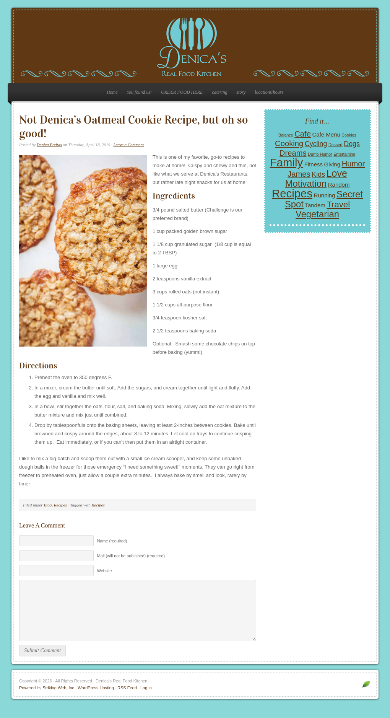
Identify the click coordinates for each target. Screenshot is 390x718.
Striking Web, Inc (58, 699)
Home (112, 92)
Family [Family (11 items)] (286, 162)
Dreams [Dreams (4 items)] (293, 153)
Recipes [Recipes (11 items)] (292, 193)
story (240, 92)
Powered (27, 699)
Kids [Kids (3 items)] (318, 174)
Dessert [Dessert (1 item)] (335, 144)
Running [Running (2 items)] (324, 195)
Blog (48, 505)
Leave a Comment (129, 144)
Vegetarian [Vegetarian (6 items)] (317, 214)
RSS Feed (127, 699)
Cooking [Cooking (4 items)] (289, 143)
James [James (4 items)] (299, 174)
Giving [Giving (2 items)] (332, 164)
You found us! (139, 92)
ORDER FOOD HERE (182, 92)
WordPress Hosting (96, 699)
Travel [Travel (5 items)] (338, 204)
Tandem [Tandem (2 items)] (315, 205)
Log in (146, 699)
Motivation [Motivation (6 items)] (306, 183)
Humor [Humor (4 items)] (353, 164)
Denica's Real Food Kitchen (195, 46)
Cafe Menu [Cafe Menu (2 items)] (326, 134)
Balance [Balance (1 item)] (285, 135)
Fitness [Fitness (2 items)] (313, 164)
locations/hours (269, 92)
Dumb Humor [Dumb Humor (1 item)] (320, 154)
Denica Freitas (49, 144)
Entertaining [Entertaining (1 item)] (344, 154)
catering (219, 92)
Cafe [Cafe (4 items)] (302, 134)
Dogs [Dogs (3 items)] (352, 144)
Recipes (60, 505)
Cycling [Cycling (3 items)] (316, 144)
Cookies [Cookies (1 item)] (348, 135)
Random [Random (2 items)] (339, 184)
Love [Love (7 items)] (337, 173)
